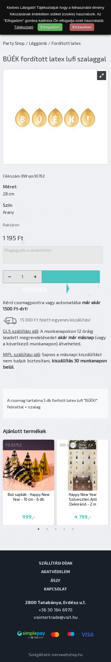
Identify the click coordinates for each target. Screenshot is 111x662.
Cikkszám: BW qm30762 (24, 176)
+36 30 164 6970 (55, 609)
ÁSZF (55, 580)
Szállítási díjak (55, 562)
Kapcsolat (55, 588)
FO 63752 (14, 445)
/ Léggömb (36, 43)
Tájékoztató (23, 27)
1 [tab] (38, 529)
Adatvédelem (55, 571)
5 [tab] (73, 529)
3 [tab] (55, 529)
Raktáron (11, 224)
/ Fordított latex (64, 43)
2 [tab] (47, 529)
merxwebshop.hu (67, 654)
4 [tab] (64, 529)
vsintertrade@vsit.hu (56, 617)
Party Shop (14, 43)
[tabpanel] (28, 482)
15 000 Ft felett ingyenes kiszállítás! (55, 319)
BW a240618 (70, 445)
